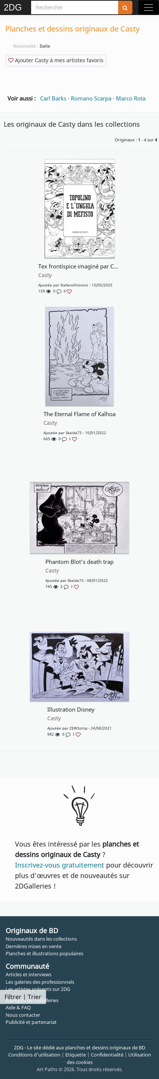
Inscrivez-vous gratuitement (59, 864)
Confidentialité (107, 1054)
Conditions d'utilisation (34, 1054)
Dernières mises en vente (34, 946)
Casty (45, 275)
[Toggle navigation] (148, 7)
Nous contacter (23, 1015)
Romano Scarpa (91, 98)
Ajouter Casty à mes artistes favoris (56, 60)
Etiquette (75, 1054)
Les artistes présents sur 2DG (38, 989)
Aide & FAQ (18, 1007)
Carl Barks (53, 98)
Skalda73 (74, 432)
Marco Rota (131, 98)
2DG (13, 7)
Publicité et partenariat (31, 1022)
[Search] (74, 7)
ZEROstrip (78, 728)
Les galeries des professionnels (40, 982)
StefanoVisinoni (74, 285)
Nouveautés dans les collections (41, 938)
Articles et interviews (28, 974)
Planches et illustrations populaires (44, 953)
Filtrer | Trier (22, 997)
